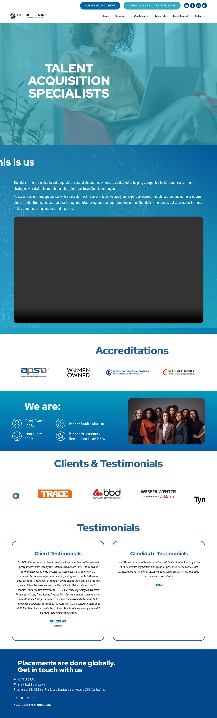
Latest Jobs (160, 15)
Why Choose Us (141, 15)
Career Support (180, 15)
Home (106, 15)
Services (121, 16)
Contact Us (200, 15)
